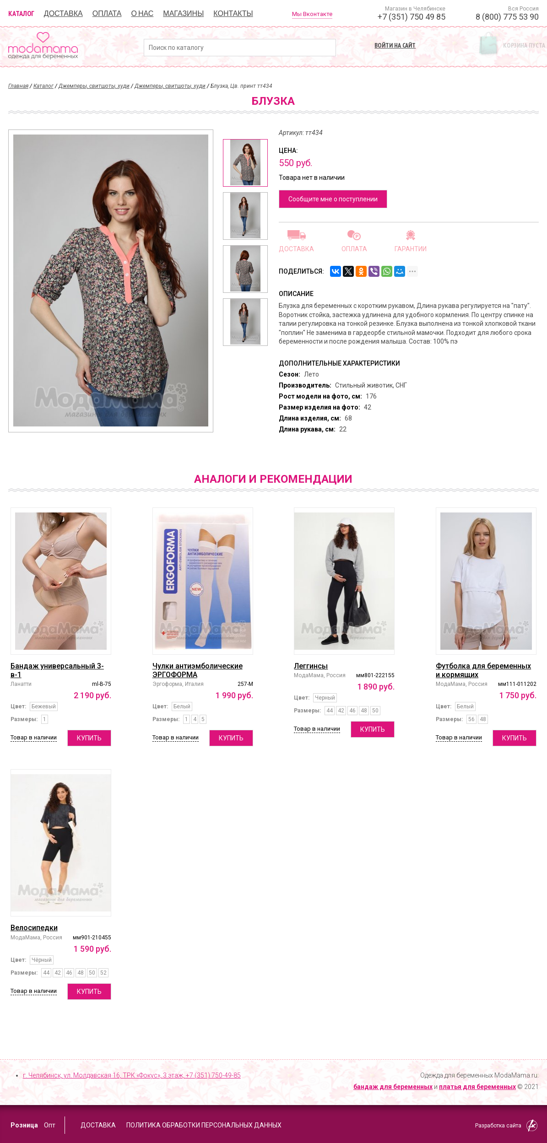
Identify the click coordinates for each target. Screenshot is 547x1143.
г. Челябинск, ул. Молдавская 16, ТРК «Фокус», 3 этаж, (132, 1075)
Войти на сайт (395, 45)
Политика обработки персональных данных (204, 1125)
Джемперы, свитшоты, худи (94, 86)
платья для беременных (477, 1086)
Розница (24, 1125)
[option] (245, 163)
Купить (89, 738)
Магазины (183, 13)
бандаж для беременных (393, 1086)
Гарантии (411, 248)
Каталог (21, 13)
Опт (49, 1125)
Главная (18, 86)
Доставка (63, 13)
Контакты (233, 13)
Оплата (107, 13)
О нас (142, 13)
